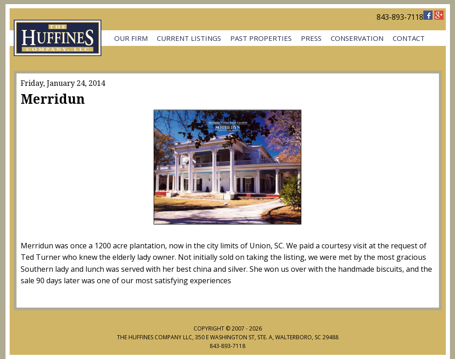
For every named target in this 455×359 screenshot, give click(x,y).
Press (311, 38)
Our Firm (131, 38)
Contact (409, 38)
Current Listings (189, 38)
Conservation (357, 38)
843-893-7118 (400, 17)
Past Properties (261, 38)
